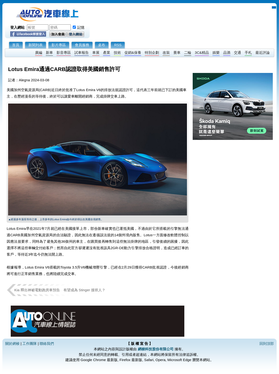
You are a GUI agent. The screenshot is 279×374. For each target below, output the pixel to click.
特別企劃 (152, 52)
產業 (106, 52)
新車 (49, 52)
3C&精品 (202, 52)
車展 (95, 52)
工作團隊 (29, 343)
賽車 (177, 52)
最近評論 (262, 52)
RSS (118, 45)
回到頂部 (266, 343)
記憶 (80, 27)
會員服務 (82, 45)
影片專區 (59, 45)
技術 (117, 52)
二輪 (187, 52)
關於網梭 (12, 343)
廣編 (38, 52)
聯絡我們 (47, 343)
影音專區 (64, 52)
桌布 (101, 45)
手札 (248, 52)
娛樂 (216, 52)
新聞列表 (35, 45)
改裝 (166, 52)
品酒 (226, 52)
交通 (237, 52)
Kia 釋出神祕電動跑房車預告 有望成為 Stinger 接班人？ (59, 290)
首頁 (15, 45)
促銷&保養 (132, 52)
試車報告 (81, 52)
